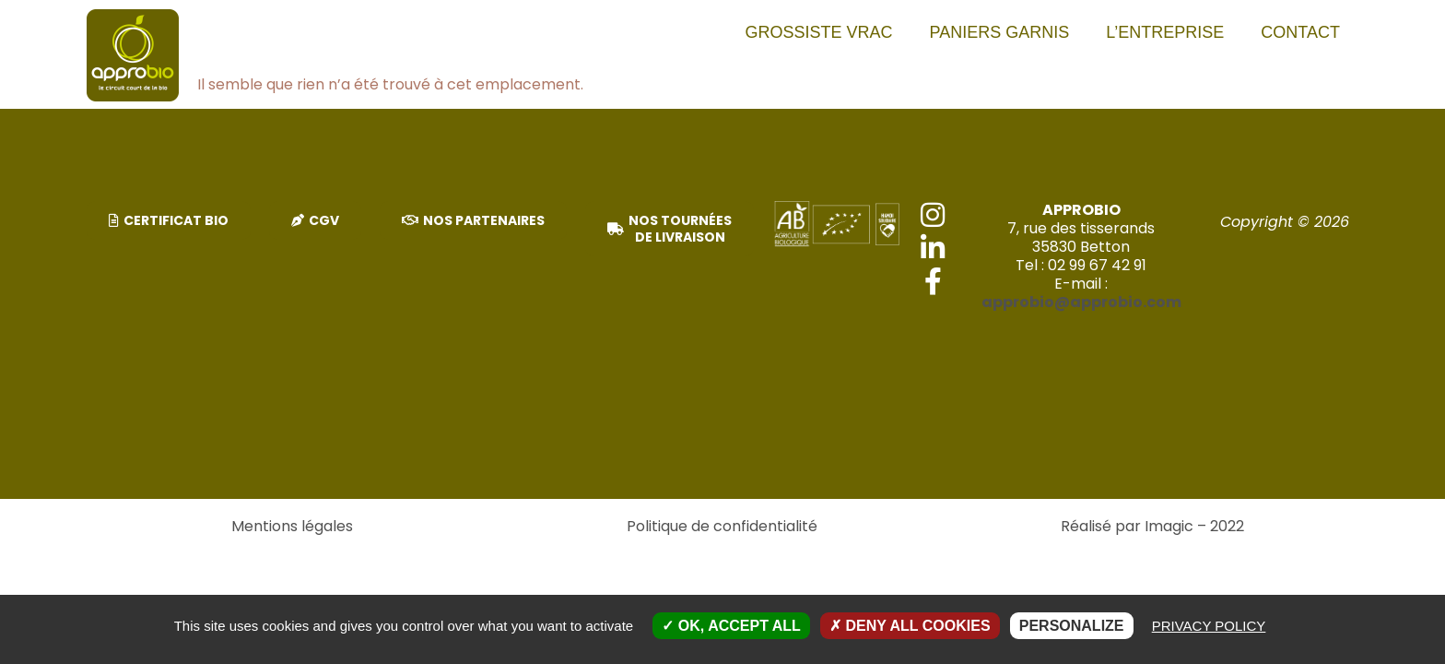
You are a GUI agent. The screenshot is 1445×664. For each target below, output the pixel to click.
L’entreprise (1165, 32)
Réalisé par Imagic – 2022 (1152, 526)
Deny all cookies (910, 626)
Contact (1300, 32)
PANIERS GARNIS (1000, 32)
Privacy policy (1209, 626)
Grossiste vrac (819, 32)
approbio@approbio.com (1081, 302)
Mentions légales (292, 526)
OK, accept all (731, 626)
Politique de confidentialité (722, 526)
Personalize (1071, 626)
